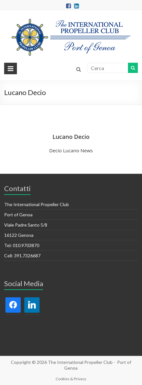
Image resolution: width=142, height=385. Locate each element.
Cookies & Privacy (71, 378)
